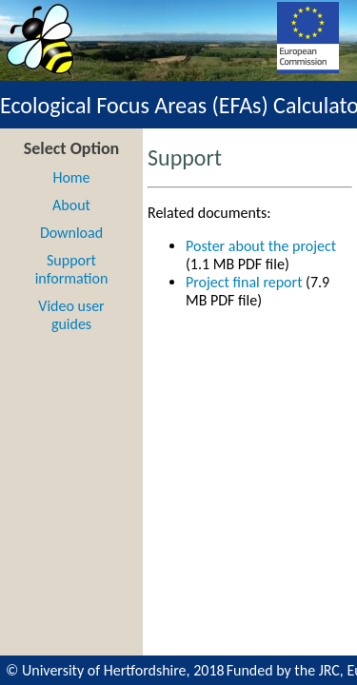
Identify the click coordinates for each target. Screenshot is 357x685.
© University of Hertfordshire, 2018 (115, 670)
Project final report (244, 282)
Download (71, 233)
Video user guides (71, 315)
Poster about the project (261, 246)
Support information (72, 269)
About (71, 205)
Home (70, 177)
